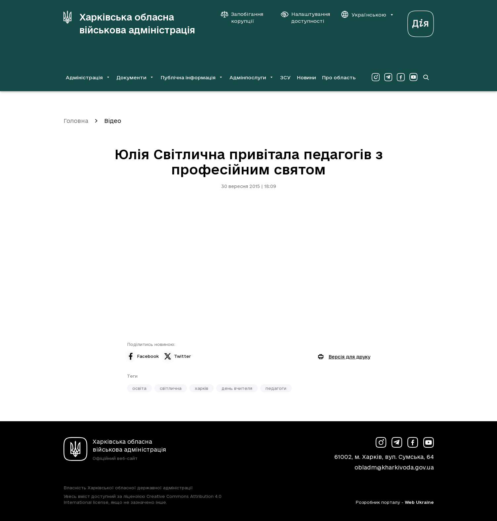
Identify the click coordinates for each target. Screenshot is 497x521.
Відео (112, 121)
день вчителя (237, 388)
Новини (306, 77)
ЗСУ (285, 77)
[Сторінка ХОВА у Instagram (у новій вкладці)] (376, 77)
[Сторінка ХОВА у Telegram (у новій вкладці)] (388, 77)
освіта (139, 388)
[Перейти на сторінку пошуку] (426, 77)
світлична (171, 388)
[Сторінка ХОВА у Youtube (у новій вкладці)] (413, 77)
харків (201, 388)
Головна (75, 121)
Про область (339, 77)
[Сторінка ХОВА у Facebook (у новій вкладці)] (401, 77)
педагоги (276, 388)
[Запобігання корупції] (245, 17)
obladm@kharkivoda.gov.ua (394, 467)
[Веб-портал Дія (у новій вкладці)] (420, 22)
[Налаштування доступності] (305, 17)
